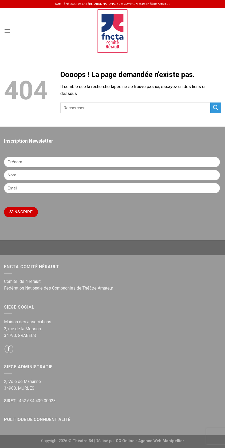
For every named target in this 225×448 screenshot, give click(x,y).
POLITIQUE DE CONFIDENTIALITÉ (37, 419)
